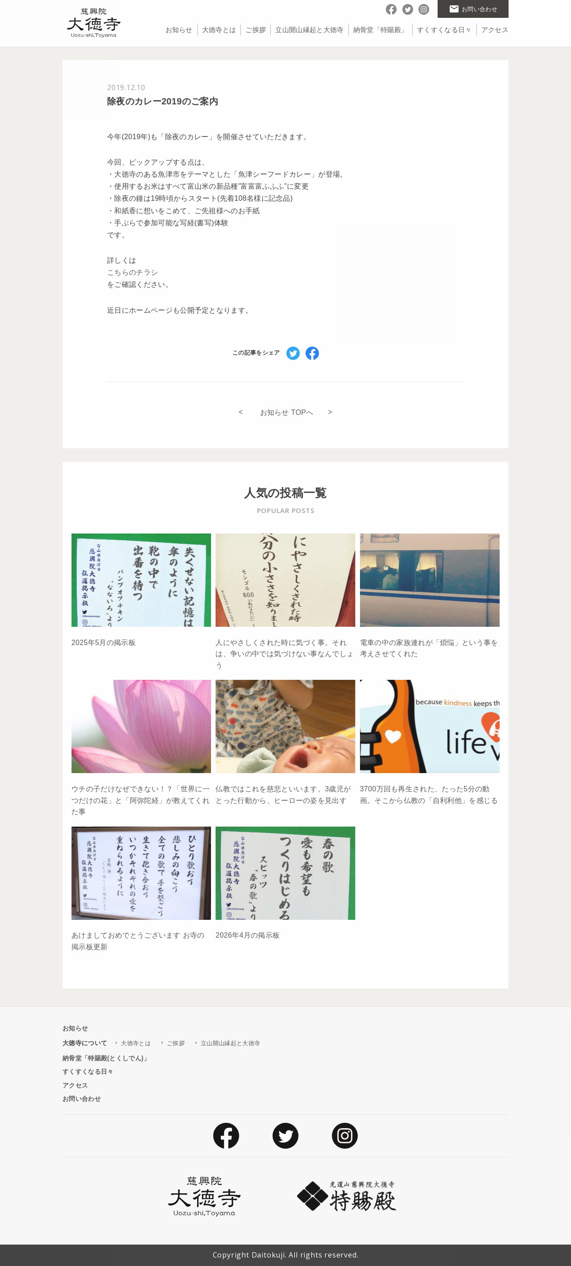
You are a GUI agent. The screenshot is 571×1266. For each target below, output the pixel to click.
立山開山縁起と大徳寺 (309, 29)
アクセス (495, 29)
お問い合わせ (81, 1098)
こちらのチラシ (132, 272)
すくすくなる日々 (444, 29)
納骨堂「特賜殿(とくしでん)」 (106, 1058)
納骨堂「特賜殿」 (380, 29)
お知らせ (179, 29)
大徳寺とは (219, 29)
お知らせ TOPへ (287, 412)
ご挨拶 (255, 29)
